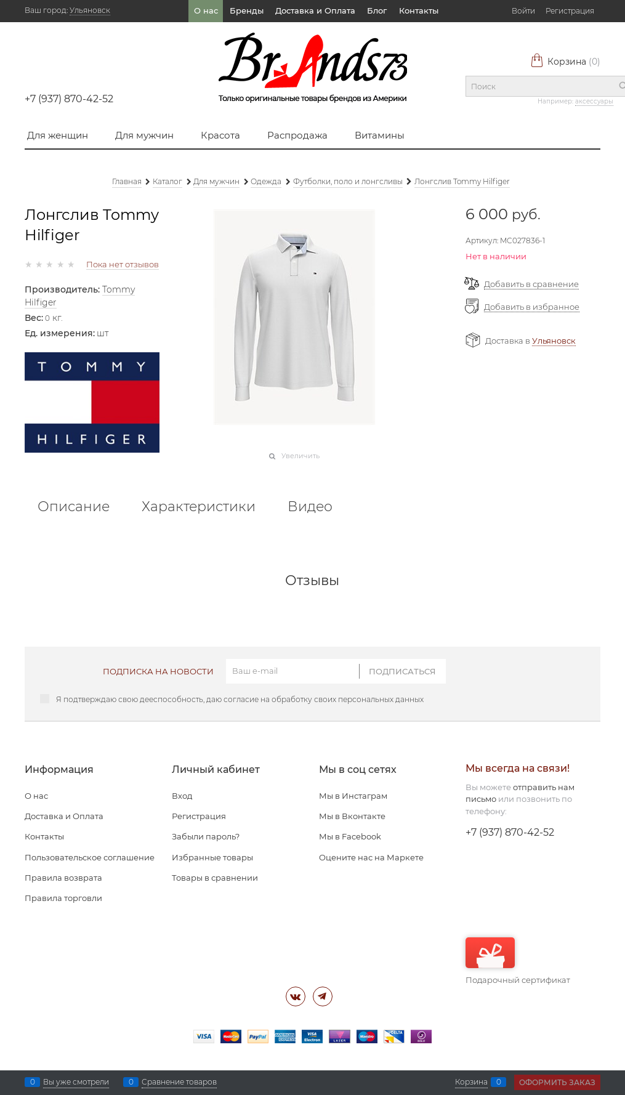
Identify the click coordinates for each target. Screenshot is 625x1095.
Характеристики (199, 507)
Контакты (418, 10)
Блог (377, 10)
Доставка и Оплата (315, 10)
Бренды (247, 10)
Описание (74, 507)
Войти (523, 10)
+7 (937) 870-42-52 (69, 99)
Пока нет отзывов (122, 264)
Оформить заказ (557, 1082)
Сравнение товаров (179, 1082)
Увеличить (300, 455)
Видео (310, 507)
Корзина (565, 61)
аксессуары (594, 101)
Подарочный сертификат (518, 961)
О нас (206, 10)
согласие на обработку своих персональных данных (324, 699)
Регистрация (570, 10)
